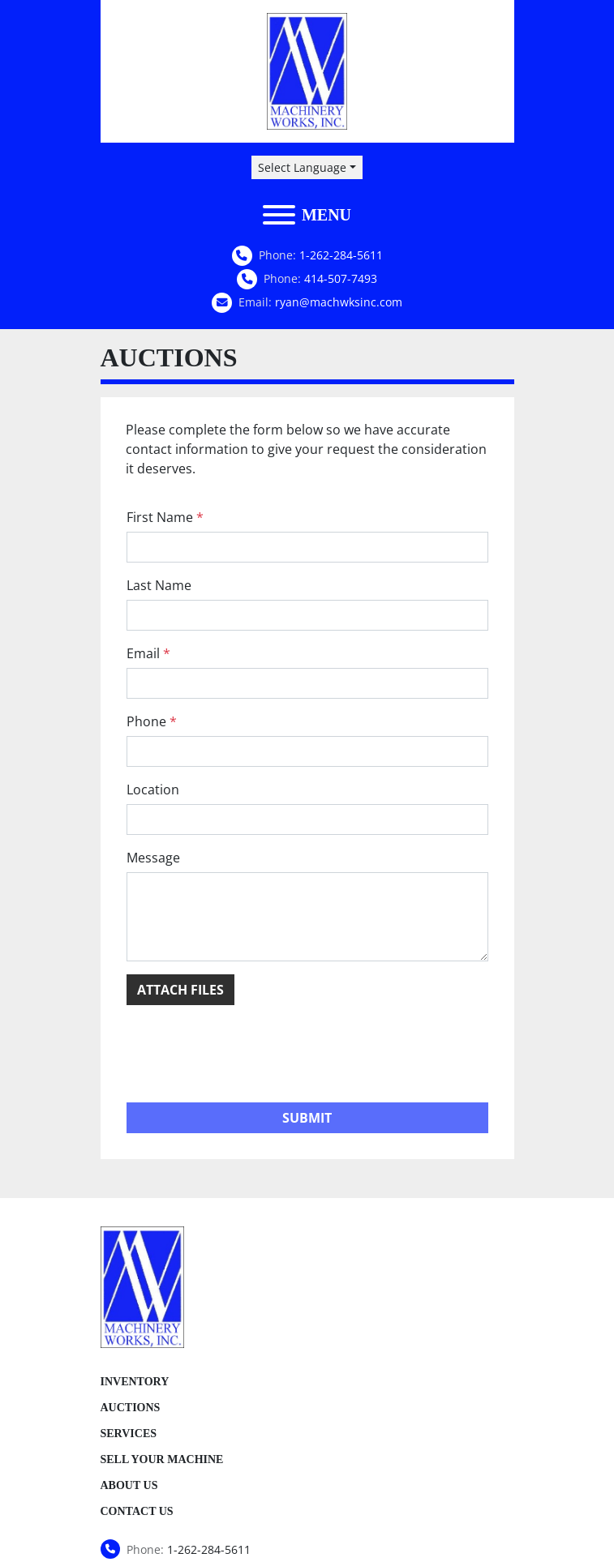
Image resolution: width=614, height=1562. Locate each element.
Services (129, 1433)
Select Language (302, 167)
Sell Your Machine (162, 1459)
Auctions (131, 1408)
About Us (129, 1485)
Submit (307, 1118)
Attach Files (180, 990)
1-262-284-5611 (341, 255)
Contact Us (137, 1511)
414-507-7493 (340, 278)
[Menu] (279, 215)
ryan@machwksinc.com (338, 302)
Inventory (135, 1382)
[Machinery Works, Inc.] (143, 1286)
